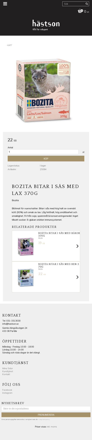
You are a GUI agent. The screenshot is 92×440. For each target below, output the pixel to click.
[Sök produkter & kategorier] (75, 3)
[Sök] (87, 4)
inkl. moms (52, 426)
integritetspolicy (44, 419)
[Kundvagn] (45, 12)
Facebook (7, 390)
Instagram (7, 393)
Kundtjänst (7, 371)
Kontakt (6, 374)
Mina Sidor (7, 368)
